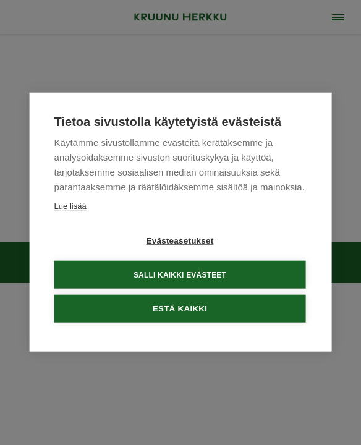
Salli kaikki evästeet (180, 273)
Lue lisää (70, 205)
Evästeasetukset (180, 240)
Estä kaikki (180, 308)
